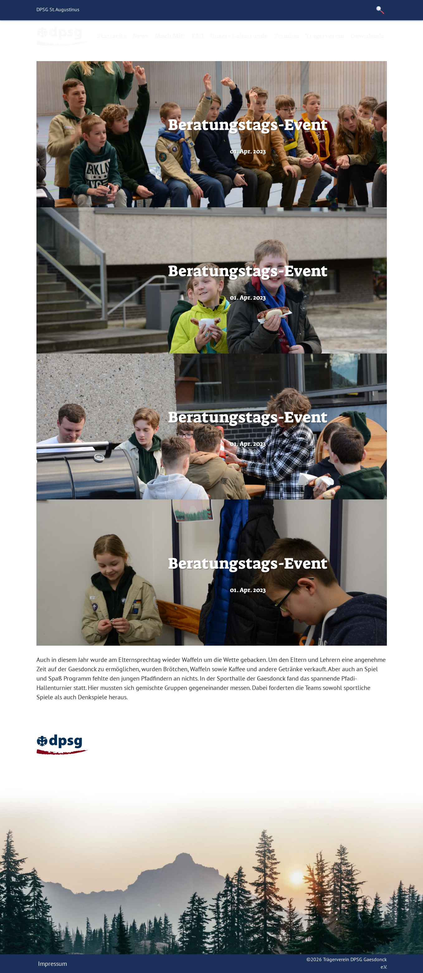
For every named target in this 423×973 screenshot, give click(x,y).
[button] (380, 10)
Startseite (111, 36)
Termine (286, 36)
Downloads (367, 36)
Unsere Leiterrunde (239, 36)
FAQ (198, 36)
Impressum (52, 964)
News (141, 36)
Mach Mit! (170, 36)
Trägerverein (324, 36)
